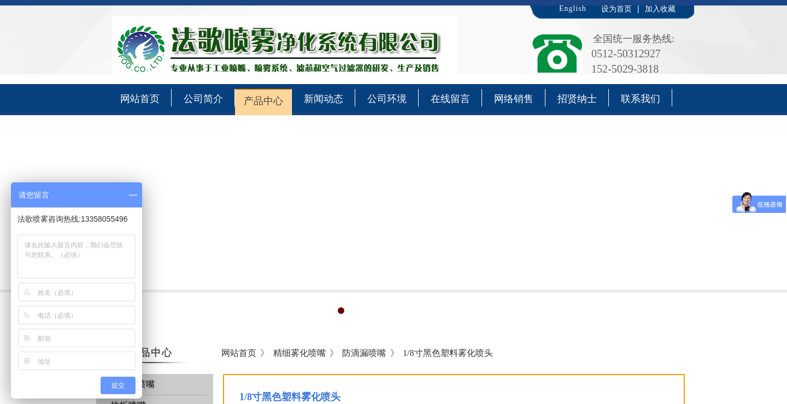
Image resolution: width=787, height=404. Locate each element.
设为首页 (616, 9)
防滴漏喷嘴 (364, 353)
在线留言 (450, 98)
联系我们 (640, 98)
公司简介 (203, 98)
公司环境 (387, 98)
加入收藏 (660, 9)
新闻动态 (323, 98)
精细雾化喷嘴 (299, 353)
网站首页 (140, 98)
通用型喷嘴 (133, 384)
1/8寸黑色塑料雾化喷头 (447, 353)
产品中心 (263, 101)
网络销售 (513, 98)
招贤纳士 (577, 98)
